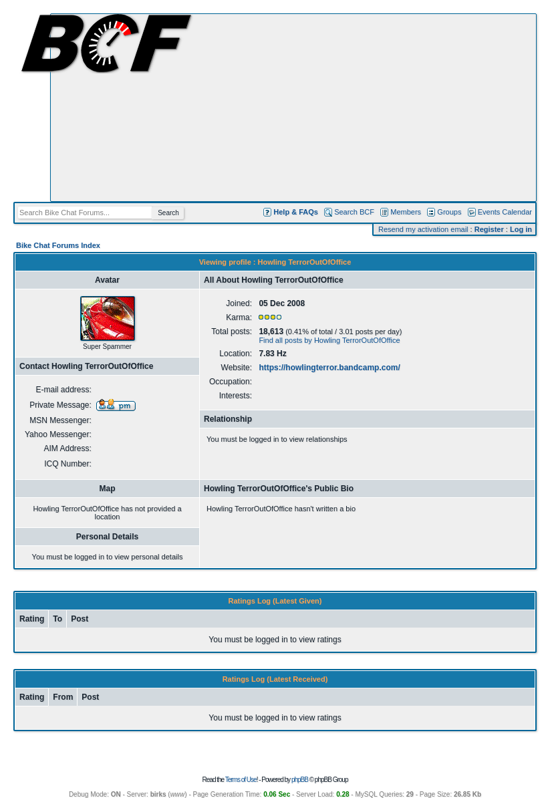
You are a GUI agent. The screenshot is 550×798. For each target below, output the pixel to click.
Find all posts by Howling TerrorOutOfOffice (329, 340)
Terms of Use (241, 779)
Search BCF (354, 212)
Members (405, 212)
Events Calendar (505, 212)
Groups (449, 212)
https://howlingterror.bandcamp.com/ (329, 367)
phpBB (299, 779)
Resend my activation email (423, 229)
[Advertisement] (293, 107)
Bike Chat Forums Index (58, 245)
